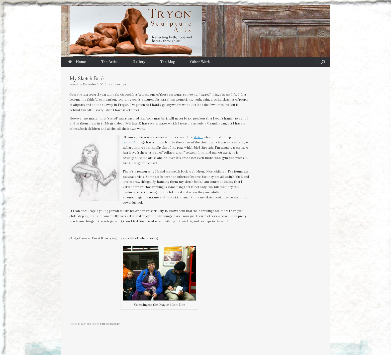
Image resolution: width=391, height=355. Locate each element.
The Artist (109, 62)
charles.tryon (119, 84)
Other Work (200, 62)
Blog (83, 323)
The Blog (167, 62)
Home (77, 62)
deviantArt (130, 142)
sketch (198, 137)
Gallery (138, 62)
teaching (115, 323)
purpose (104, 323)
